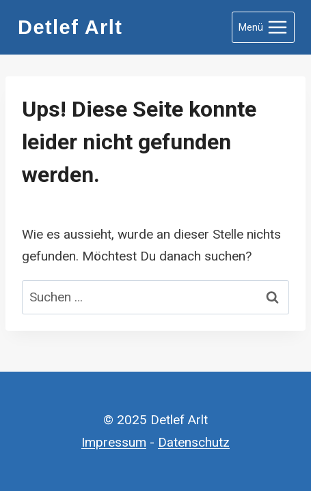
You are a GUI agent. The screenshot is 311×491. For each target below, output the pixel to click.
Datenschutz (194, 442)
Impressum (113, 442)
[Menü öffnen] (263, 27)
